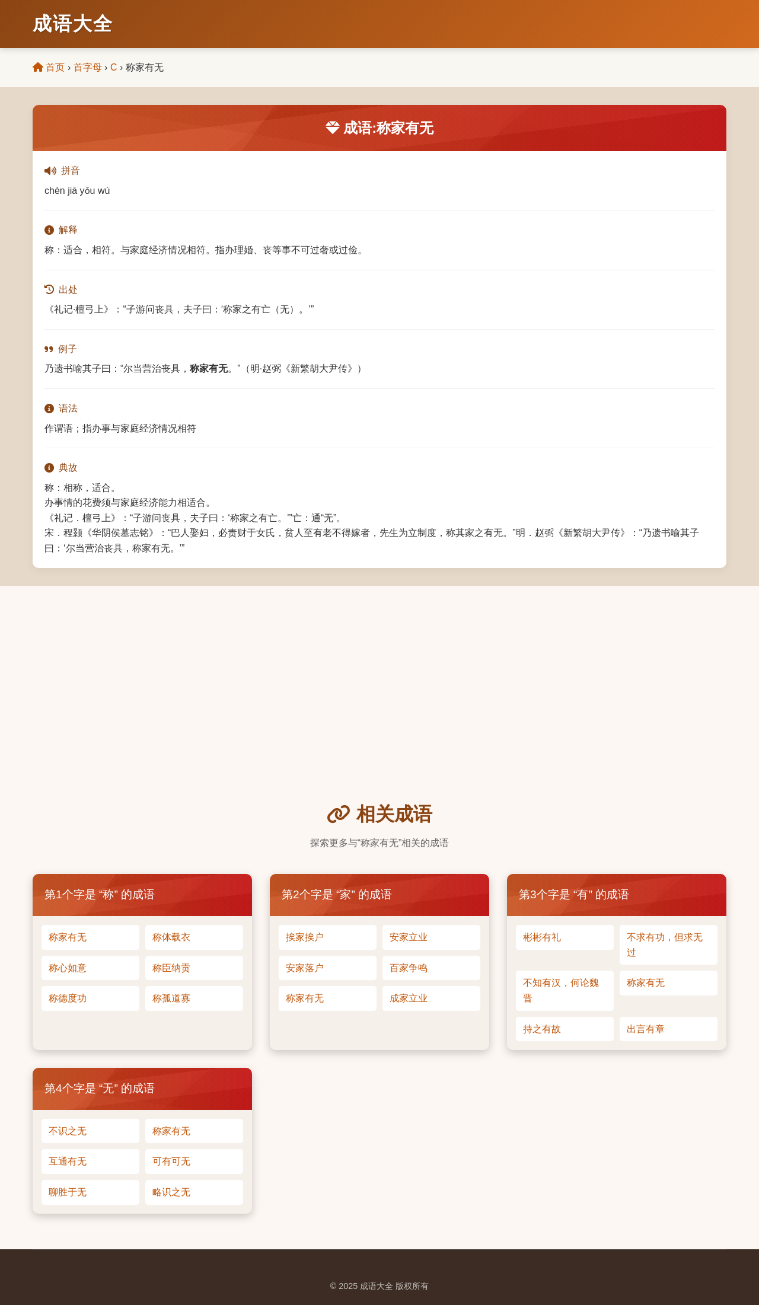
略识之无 (171, 1192)
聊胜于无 (68, 1192)
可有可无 (171, 1161)
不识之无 (68, 1131)
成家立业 (409, 998)
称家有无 (68, 937)
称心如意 (68, 968)
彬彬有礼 (542, 937)
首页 (49, 67)
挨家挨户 (305, 937)
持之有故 (542, 1029)
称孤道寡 (171, 998)
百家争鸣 (409, 968)
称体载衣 (171, 937)
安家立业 (409, 937)
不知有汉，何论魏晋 (561, 990)
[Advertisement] (379, 710)
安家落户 (305, 968)
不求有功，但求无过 (665, 945)
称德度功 (68, 998)
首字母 (88, 67)
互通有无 (68, 1161)
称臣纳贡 (171, 968)
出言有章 (646, 1029)
